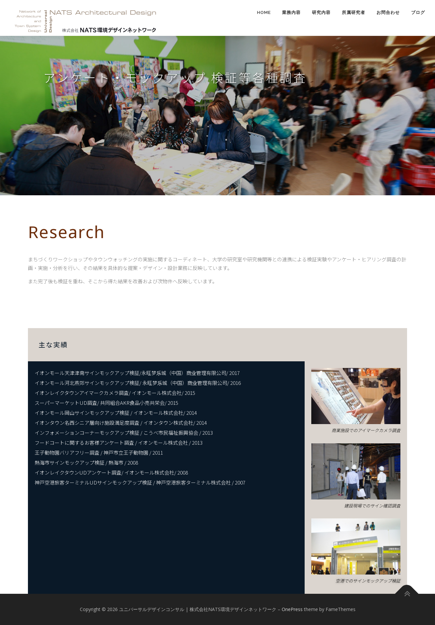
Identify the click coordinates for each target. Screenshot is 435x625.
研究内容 (321, 12)
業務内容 (291, 12)
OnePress (292, 609)
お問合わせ (388, 12)
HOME (264, 12)
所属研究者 (353, 12)
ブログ (418, 12)
